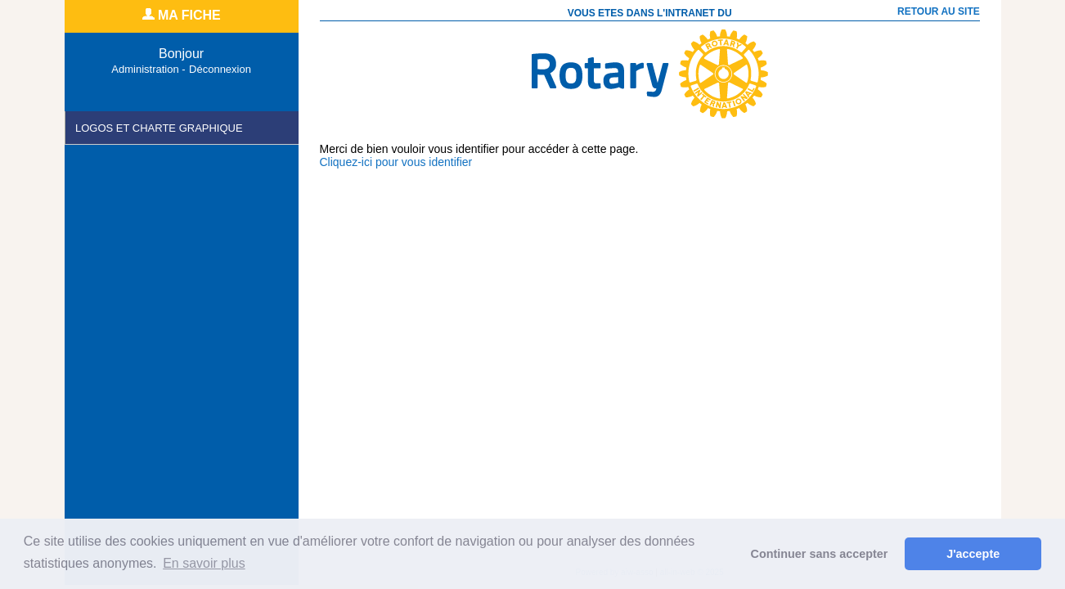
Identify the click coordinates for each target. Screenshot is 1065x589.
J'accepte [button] (973, 553)
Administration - (148, 69)
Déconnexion (220, 69)
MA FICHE (181, 15)
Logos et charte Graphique (159, 128)
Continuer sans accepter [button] (819, 553)
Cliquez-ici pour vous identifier (396, 162)
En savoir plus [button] (204, 563)
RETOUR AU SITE (934, 11)
